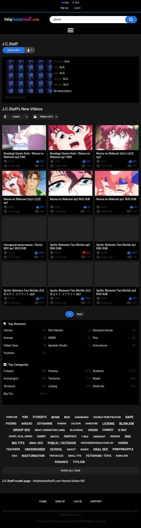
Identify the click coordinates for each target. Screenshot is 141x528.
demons (115, 436)
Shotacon (25, 386)
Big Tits (25, 394)
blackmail (76, 430)
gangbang (82, 417)
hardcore (91, 423)
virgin (93, 430)
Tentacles (69, 378)
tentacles (56, 455)
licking (109, 424)
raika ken (122, 455)
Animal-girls (25, 378)
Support (96, 501)
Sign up (64, 8)
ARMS (69, 338)
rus (67, 417)
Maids (114, 378)
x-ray (122, 430)
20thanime (44, 423)
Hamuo (25, 330)
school (56, 449)
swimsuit (99, 436)
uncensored (35, 449)
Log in (77, 8)
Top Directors (17, 324)
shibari (61, 423)
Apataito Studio (69, 345)
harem (123, 443)
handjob (11, 417)
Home (43, 501)
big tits (18, 443)
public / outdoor (62, 443)
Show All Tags (70, 470)
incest (71, 449)
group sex (21, 430)
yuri (25, 417)
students (40, 417)
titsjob (79, 462)
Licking (69, 386)
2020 (14, 455)
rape (129, 417)
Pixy (114, 338)
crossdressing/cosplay (97, 442)
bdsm (55, 417)
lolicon (76, 423)
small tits (74, 455)
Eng (67, 2)
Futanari (25, 371)
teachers (13, 449)
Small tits (114, 386)
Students (114, 371)
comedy (107, 429)
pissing (11, 423)
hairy (41, 436)
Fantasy (69, 371)
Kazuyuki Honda (114, 330)
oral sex (100, 449)
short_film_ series (20, 436)
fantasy (70, 436)
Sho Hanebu (69, 330)
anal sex (36, 443)
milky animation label (50, 430)
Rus (77, 2)
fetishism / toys (98, 456)
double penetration (107, 417)
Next (79, 314)
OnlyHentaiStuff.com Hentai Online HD (56, 521)
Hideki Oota (25, 345)
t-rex (84, 436)
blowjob (126, 424)
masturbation (33, 456)
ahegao (26, 423)
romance (61, 462)
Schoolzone (114, 345)
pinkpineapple (122, 449)
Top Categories (18, 364)
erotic (54, 436)
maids (85, 449)
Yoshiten (25, 353)
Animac (25, 338)
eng (128, 436)
